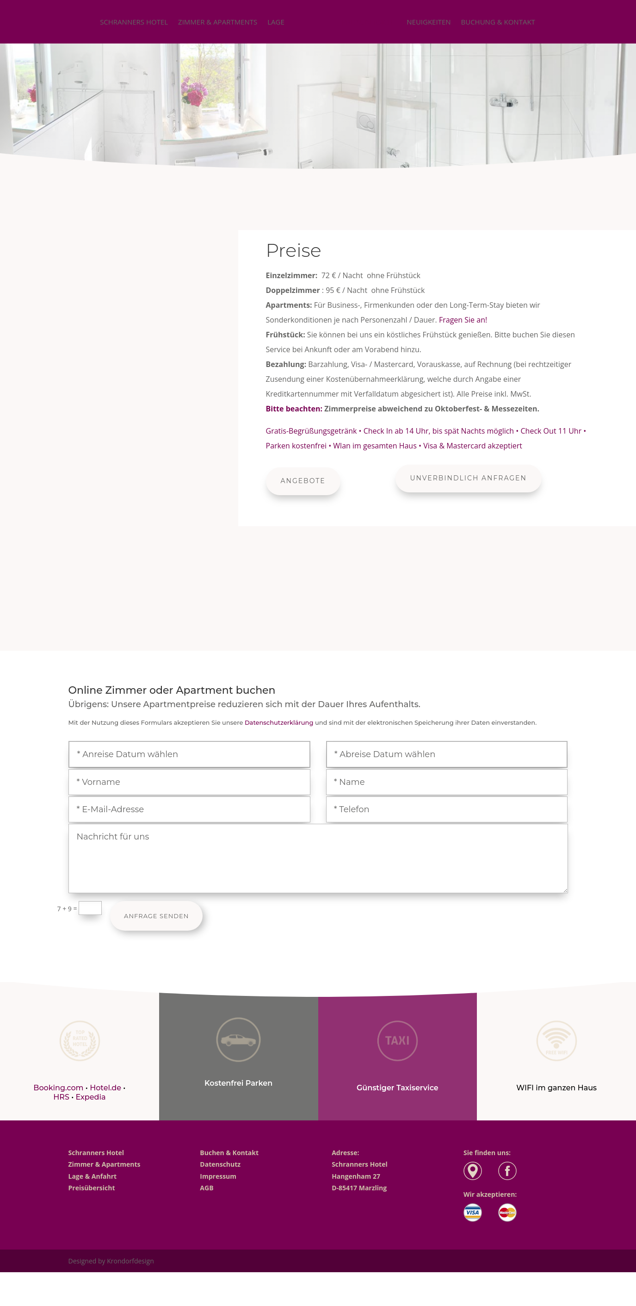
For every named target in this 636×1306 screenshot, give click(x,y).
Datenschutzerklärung (279, 722)
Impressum (218, 1176)
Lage (275, 22)
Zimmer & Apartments (217, 22)
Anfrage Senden (156, 916)
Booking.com (58, 1087)
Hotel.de (105, 1087)
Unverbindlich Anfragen (468, 478)
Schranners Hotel (134, 22)
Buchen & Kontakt (229, 1152)
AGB (206, 1187)
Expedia (90, 1097)
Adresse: (345, 1152)
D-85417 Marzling (359, 1187)
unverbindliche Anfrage (318, 136)
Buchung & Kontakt (498, 22)
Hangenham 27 (356, 1176)
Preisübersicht (369, 22)
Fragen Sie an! (463, 320)
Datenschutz (220, 1164)
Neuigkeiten (429, 22)
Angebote (303, 481)
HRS (62, 1097)
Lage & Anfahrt (92, 1176)
